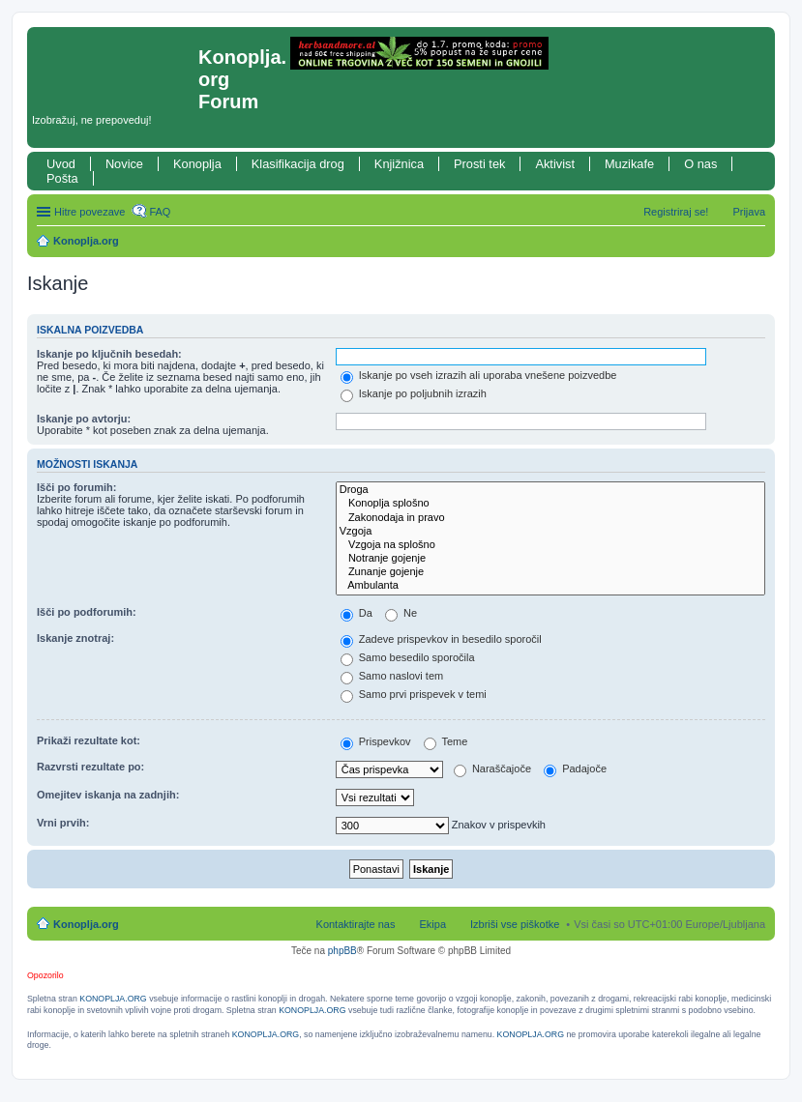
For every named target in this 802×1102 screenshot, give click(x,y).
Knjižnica (399, 164)
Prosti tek (479, 164)
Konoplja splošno (550, 503)
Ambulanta (550, 586)
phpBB (342, 950)
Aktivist (555, 164)
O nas (700, 164)
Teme (446, 741)
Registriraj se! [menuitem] (675, 212)
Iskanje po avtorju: (84, 418)
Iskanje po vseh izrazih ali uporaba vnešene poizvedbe (479, 375)
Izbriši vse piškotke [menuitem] (514, 924)
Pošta (62, 178)
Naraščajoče (492, 768)
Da (356, 613)
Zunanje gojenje (550, 572)
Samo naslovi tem (392, 676)
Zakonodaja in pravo (550, 518)
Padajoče (575, 768)
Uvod (60, 164)
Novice (124, 164)
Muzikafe (629, 164)
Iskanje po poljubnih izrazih (414, 393)
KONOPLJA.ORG (112, 998)
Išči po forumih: (77, 487)
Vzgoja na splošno (550, 545)
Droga (550, 490)
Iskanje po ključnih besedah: (109, 354)
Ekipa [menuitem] (432, 924)
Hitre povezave (89, 212)
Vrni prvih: (63, 822)
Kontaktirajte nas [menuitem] (356, 924)
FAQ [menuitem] (159, 212)
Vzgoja (550, 531)
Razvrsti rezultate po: (90, 766)
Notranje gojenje (550, 559)
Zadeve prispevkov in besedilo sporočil (441, 639)
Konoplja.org (86, 240)
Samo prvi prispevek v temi (414, 694)
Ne (401, 613)
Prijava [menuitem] (748, 212)
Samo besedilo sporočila (408, 657)
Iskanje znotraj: (75, 638)
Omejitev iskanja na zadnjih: (108, 794)
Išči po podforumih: (86, 612)
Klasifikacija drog (298, 164)
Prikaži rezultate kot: (88, 740)
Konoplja (197, 164)
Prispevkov (376, 741)
